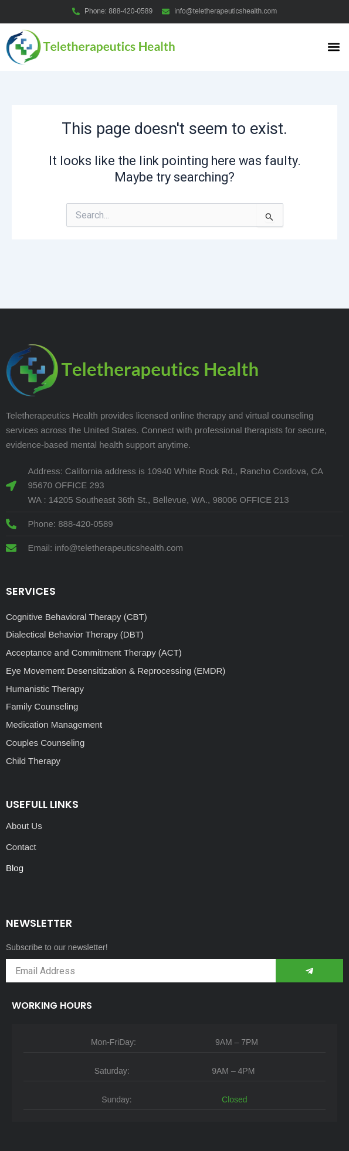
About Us (24, 826)
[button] (333, 47)
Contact (21, 847)
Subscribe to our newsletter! (57, 947)
